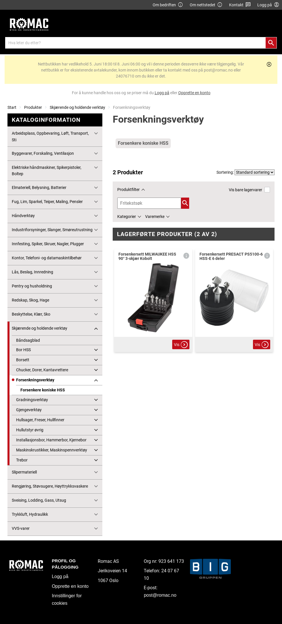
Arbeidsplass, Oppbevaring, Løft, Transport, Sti (50, 136)
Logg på (60, 576)
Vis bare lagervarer (249, 189)
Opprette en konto (70, 586)
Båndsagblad (28, 340)
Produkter (33, 107)
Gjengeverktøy (29, 409)
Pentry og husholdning (32, 286)
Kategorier (126, 216)
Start (11, 107)
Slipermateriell (24, 472)
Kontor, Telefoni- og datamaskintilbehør (47, 258)
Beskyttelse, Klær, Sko (31, 314)
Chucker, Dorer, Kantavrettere (42, 370)
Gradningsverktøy (32, 399)
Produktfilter (128, 190)
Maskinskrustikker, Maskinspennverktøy (51, 450)
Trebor (22, 460)
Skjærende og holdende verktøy (77, 107)
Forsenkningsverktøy (35, 380)
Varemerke (154, 216)
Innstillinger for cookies (67, 599)
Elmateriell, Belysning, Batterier (39, 187)
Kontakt (240, 5)
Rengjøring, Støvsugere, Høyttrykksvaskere (50, 486)
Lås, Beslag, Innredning (32, 272)
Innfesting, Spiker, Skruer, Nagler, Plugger (48, 244)
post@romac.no (160, 595)
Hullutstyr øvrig (29, 430)
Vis (181, 344)
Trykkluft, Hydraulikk (30, 514)
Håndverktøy (23, 215)
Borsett (22, 360)
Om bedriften (168, 5)
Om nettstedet (206, 5)
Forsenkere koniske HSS (42, 390)
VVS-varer (21, 528)
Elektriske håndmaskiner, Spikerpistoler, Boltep (46, 170)
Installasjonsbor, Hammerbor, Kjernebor (51, 440)
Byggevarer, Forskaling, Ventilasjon (43, 153)
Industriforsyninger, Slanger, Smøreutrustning (52, 229)
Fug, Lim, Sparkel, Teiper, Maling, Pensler (47, 201)
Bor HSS (23, 349)
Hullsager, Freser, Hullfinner (40, 420)
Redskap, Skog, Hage (30, 300)
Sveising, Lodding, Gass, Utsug (39, 500)
